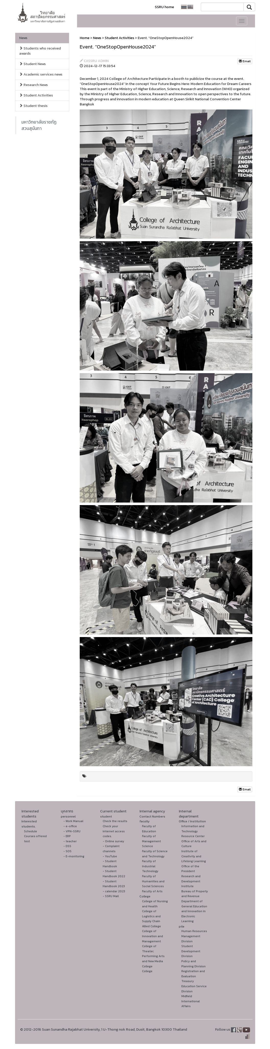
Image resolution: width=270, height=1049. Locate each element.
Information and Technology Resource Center (193, 831)
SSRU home (164, 7)
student (106, 816)
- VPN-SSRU (71, 831)
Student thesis (33, 105)
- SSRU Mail (111, 896)
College (144, 896)
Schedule (30, 831)
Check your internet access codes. (114, 831)
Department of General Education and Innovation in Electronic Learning (194, 911)
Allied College (151, 926)
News (23, 38)
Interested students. (29, 824)
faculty (144, 821)
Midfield (186, 996)
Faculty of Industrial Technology (150, 866)
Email (245, 61)
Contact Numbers (152, 816)
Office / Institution (192, 821)
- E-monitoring (73, 856)
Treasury (187, 981)
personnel (68, 816)
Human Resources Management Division (194, 936)
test (27, 841)
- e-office (70, 826)
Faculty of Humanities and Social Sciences (153, 881)
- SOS (67, 851)
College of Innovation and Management (152, 936)
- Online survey (113, 841)
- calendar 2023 (114, 891)
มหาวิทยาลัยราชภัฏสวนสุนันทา (38, 125)
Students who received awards (40, 51)
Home (84, 38)
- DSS (67, 846)
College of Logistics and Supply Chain (151, 916)
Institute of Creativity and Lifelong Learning (193, 856)
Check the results (115, 821)
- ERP (67, 836)
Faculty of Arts (152, 891)
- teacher (70, 841)
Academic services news (40, 74)
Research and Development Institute (191, 881)
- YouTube (110, 856)
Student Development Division (190, 951)
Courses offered (35, 836)
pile (181, 926)
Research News (33, 85)
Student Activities (36, 95)
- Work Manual (73, 821)
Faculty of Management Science (151, 841)
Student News (32, 64)
